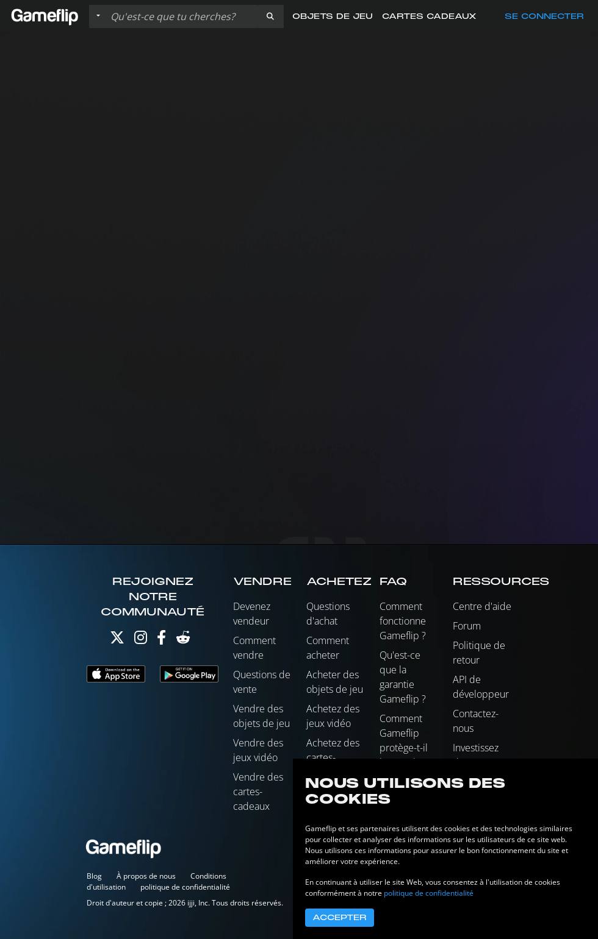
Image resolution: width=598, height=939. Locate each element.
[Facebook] (161, 640)
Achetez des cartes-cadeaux (332, 757)
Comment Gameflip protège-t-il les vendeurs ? (407, 748)
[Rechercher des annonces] (181, 16)
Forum (467, 625)
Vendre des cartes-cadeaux (258, 791)
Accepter (339, 918)
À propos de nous (146, 876)
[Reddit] (183, 640)
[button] (270, 16)
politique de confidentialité (185, 887)
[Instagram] (140, 640)
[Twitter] (117, 640)
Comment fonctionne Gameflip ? (403, 621)
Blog (94, 876)
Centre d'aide (482, 606)
